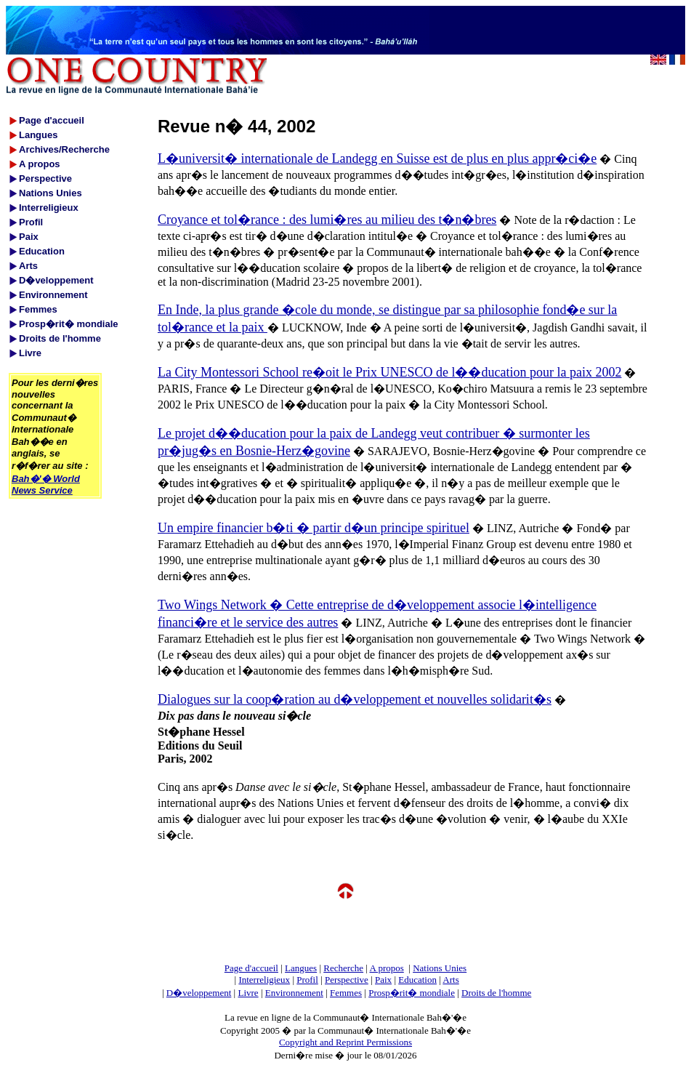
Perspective (346, 979)
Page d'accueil (251, 968)
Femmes (346, 992)
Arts (450, 979)
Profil (307, 979)
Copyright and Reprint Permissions (345, 1042)
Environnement (294, 992)
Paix (383, 979)
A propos (386, 968)
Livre (248, 992)
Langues (301, 968)
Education (417, 979)
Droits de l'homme (496, 992)
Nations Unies (439, 968)
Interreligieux (264, 979)
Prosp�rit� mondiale (411, 992)
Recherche (343, 968)
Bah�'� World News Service (46, 484)
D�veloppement (199, 992)
